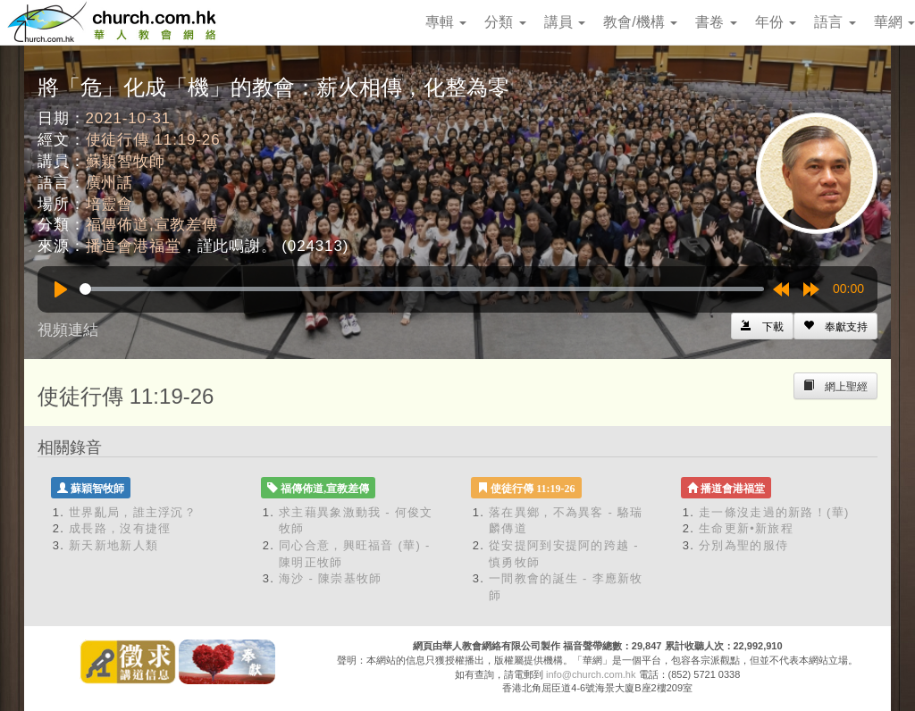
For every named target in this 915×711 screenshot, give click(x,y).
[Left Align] (835, 326)
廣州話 (110, 182)
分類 (504, 21)
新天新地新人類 (113, 545)
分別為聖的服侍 (743, 545)
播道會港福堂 (133, 246)
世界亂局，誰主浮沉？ (133, 512)
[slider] (422, 288)
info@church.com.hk (590, 674)
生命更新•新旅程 (746, 528)
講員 (564, 21)
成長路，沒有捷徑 (120, 528)
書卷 (715, 21)
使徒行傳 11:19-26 (153, 139)
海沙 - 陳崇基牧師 (330, 578)
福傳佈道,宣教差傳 (152, 224)
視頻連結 (68, 330)
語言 (834, 21)
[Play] (60, 289)
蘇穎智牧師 (125, 161)
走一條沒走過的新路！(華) (774, 512)
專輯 (445, 21)
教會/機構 (640, 21)
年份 (775, 21)
